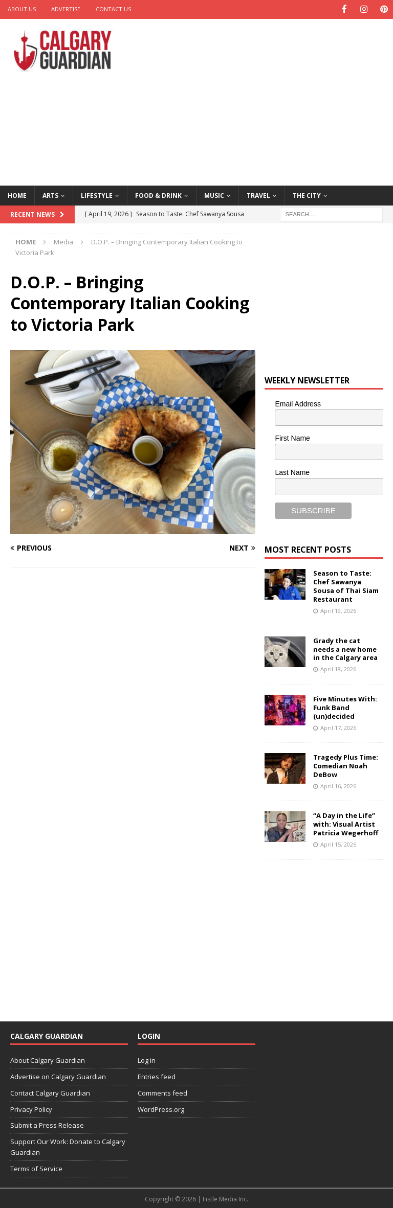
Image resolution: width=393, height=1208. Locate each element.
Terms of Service (36, 1167)
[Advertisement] (268, 99)
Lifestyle (97, 194)
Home (17, 194)
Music (214, 194)
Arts (50, 194)
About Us (22, 9)
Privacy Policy (31, 1108)
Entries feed (157, 1076)
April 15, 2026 (338, 844)
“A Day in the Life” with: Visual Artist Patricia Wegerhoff (345, 823)
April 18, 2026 (338, 668)
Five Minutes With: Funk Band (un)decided (345, 706)
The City (307, 194)
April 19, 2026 (338, 610)
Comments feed (162, 1092)
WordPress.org (161, 1108)
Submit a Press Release (47, 1124)
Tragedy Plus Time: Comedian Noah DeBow (345, 765)
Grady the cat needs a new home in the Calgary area (345, 648)
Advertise (65, 9)
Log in (147, 1059)
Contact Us (113, 9)
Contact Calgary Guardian (50, 1092)
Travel (258, 194)
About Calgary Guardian (47, 1059)
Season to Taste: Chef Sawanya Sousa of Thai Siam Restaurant (346, 585)
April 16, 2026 (338, 785)
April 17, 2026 (338, 727)
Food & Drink (158, 194)
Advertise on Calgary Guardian (58, 1076)
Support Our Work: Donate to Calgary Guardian (67, 1146)
